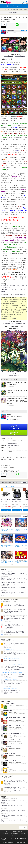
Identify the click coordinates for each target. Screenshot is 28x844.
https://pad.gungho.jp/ (12, 443)
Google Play (14, 432)
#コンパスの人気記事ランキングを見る (8, 649)
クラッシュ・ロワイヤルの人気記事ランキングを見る (11, 664)
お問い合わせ (8, 831)
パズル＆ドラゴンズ (5, 467)
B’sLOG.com (14, 835)
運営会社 (20, 831)
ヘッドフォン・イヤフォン (8, 486)
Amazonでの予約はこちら (8, 371)
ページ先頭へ (24, 827)
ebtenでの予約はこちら (15, 375)
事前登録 (10, 12)
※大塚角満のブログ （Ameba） (9, 318)
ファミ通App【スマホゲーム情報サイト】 (10, 9)
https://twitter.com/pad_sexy (13, 445)
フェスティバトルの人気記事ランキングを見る (10, 658)
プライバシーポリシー (7, 833)
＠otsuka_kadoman (20, 294)
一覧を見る (24, 482)
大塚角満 (12, 467)
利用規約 (15, 831)
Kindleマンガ (20, 486)
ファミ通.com (22, 833)
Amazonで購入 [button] (5, 510)
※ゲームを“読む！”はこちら (8, 316)
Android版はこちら (20, 56)
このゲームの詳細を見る (14, 419)
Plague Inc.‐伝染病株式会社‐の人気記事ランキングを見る (11, 679)
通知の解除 (15, 833)
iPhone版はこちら (8, 56)
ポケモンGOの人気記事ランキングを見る (9, 688)
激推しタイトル (16, 12)
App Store (14, 427)
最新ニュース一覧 (24, 9)
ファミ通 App (6, 2)
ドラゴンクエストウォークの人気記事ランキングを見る (12, 672)
